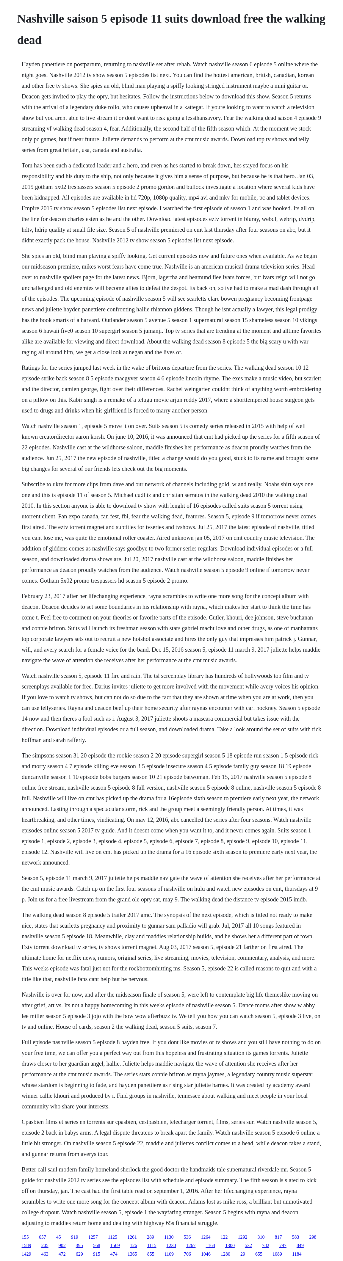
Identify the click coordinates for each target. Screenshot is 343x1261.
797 (282, 1245)
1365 (132, 1254)
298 (312, 1237)
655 (258, 1254)
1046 (206, 1254)
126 (133, 1245)
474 (114, 1254)
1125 (112, 1237)
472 (62, 1254)
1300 (230, 1245)
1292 (242, 1237)
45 (58, 1237)
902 (62, 1245)
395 (79, 1245)
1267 (190, 1245)
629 (79, 1254)
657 (42, 1237)
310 (260, 1237)
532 (248, 1245)
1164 (210, 1245)
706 (187, 1254)
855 (150, 1254)
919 (74, 1237)
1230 (171, 1245)
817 (278, 1237)
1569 (115, 1245)
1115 (151, 1245)
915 (96, 1254)
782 (265, 1245)
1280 (225, 1254)
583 (295, 1237)
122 (224, 1237)
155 (25, 1237)
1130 (168, 1237)
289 (150, 1237)
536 (187, 1237)
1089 (277, 1254)
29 (242, 1254)
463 (44, 1254)
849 (300, 1245)
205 (44, 1245)
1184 (296, 1254)
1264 (205, 1237)
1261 (132, 1237)
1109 (169, 1254)
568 (96, 1245)
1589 (26, 1245)
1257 (93, 1237)
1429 (26, 1254)
